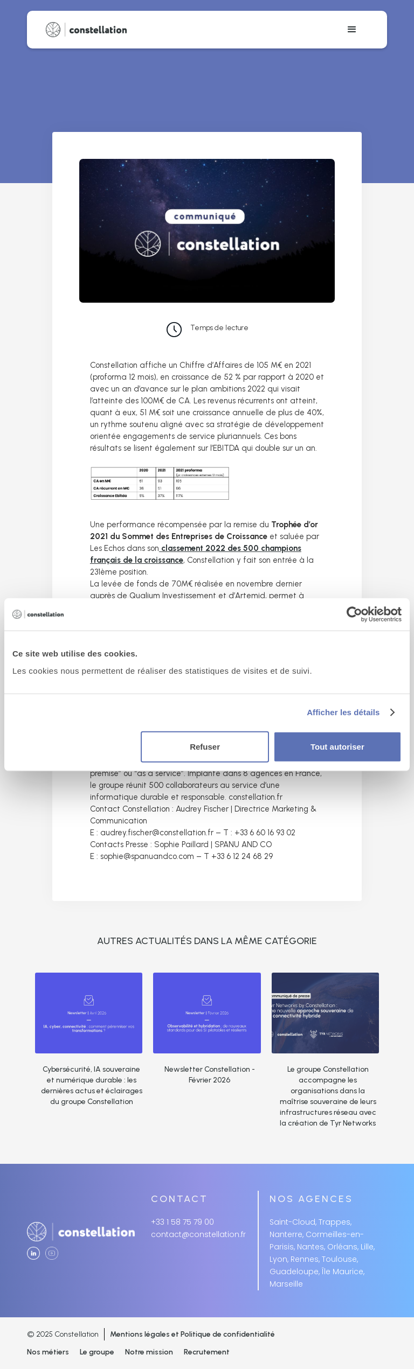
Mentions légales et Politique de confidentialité (192, 1334)
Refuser (205, 746)
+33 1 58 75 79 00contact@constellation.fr (198, 1228)
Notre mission (149, 1352)
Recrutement (207, 1352)
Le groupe (97, 1352)
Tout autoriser (337, 746)
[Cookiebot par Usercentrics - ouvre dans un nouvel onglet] (354, 614)
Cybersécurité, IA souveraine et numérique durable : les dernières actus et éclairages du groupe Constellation (91, 1085)
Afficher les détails (343, 712)
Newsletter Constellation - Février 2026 (209, 1075)
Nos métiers (48, 1352)
